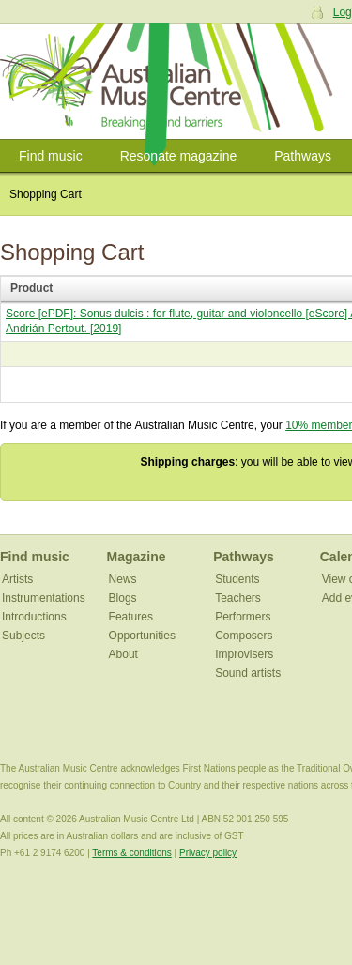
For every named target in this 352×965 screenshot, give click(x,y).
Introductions (34, 616)
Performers (242, 616)
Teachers (238, 598)
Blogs (123, 598)
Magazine (136, 556)
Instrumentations (43, 598)
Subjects (23, 635)
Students (237, 579)
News (123, 579)
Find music (51, 155)
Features (131, 616)
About (123, 654)
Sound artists (248, 673)
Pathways (302, 155)
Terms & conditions (131, 853)
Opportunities (142, 635)
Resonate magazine (178, 155)
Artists (17, 579)
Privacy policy (208, 853)
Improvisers (244, 654)
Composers (243, 635)
